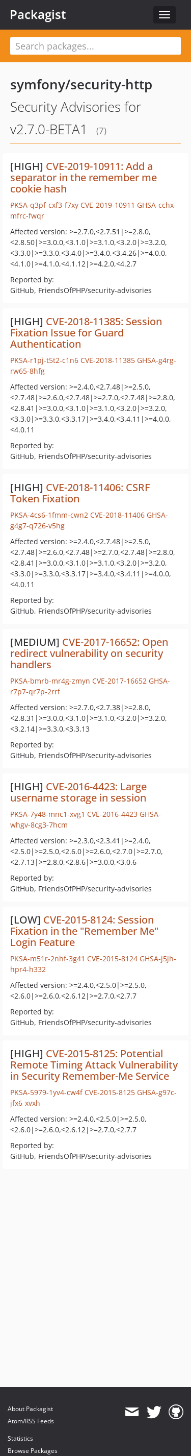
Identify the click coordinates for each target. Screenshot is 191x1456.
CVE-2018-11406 (117, 515)
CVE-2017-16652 (119, 681)
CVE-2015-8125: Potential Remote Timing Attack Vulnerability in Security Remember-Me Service (94, 1065)
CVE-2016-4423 (112, 814)
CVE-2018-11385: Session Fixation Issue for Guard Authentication (86, 332)
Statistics (20, 1438)
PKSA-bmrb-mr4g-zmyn (50, 681)
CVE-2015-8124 (112, 958)
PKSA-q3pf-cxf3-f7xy (44, 205)
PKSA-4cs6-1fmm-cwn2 (49, 515)
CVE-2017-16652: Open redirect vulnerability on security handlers (89, 653)
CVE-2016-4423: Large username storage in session (78, 792)
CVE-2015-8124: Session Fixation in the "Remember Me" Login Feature (84, 931)
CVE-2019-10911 (107, 205)
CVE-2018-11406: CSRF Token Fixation (80, 492)
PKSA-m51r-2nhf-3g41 (47, 958)
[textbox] (95, 46)
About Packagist (30, 1408)
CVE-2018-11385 (107, 360)
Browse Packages (33, 1450)
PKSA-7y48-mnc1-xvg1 (47, 814)
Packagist (38, 14)
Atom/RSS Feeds (31, 1421)
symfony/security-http (81, 84)
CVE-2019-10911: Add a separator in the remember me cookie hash (83, 177)
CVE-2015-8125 (110, 1092)
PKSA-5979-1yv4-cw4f (46, 1092)
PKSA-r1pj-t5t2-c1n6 (44, 360)
